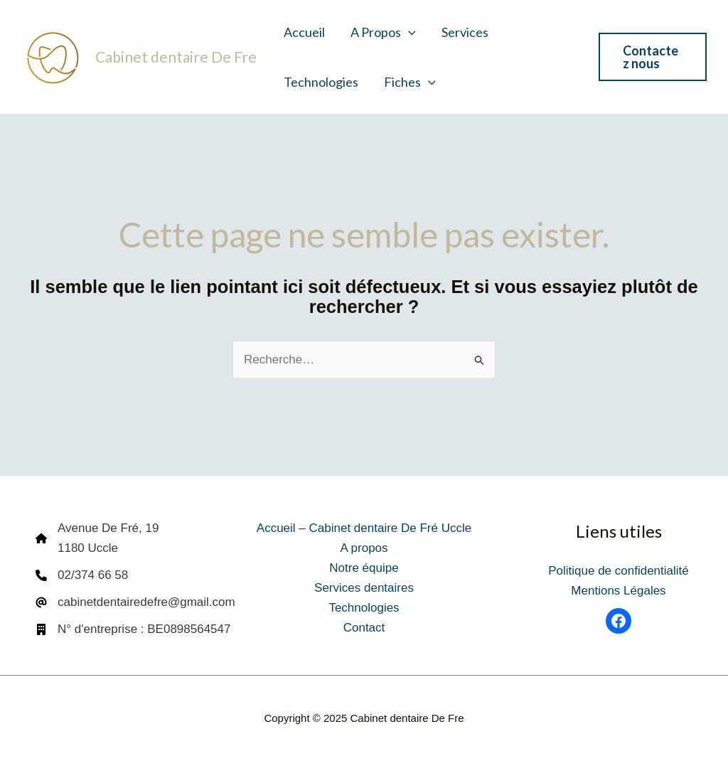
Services (464, 32)
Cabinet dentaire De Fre (176, 56)
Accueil (304, 32)
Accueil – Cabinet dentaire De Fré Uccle (364, 528)
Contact (364, 627)
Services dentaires (364, 588)
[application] (408, 32)
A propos (383, 32)
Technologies (321, 82)
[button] (653, 57)
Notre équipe (363, 568)
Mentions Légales (618, 590)
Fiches (410, 82)
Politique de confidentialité (618, 571)
